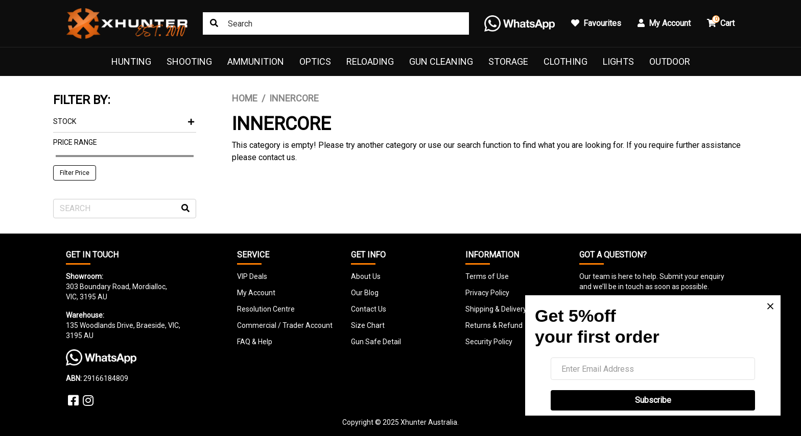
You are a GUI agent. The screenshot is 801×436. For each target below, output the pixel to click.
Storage (508, 61)
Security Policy (488, 342)
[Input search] (336, 23)
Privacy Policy (487, 293)
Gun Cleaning (441, 61)
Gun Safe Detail (376, 342)
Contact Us (368, 309)
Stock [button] (123, 121)
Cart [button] (721, 21)
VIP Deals (252, 276)
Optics (315, 61)
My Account (256, 293)
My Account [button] (664, 23)
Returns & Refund (494, 325)
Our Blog (365, 293)
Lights (618, 61)
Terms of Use (487, 276)
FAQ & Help (254, 342)
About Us (366, 276)
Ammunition (255, 61)
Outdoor (669, 61)
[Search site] (214, 23)
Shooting (189, 61)
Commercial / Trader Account (285, 325)
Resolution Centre (266, 309)
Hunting (131, 61)
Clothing (565, 61)
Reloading (370, 61)
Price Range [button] (75, 142)
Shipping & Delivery (496, 309)
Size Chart (368, 325)
